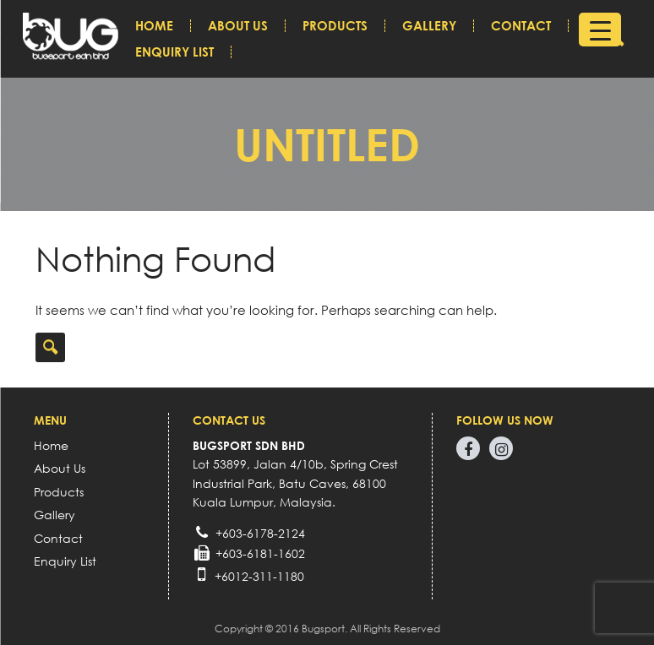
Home (154, 25)
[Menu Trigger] (600, 29)
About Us (238, 25)
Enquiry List (174, 52)
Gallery (429, 25)
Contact (521, 25)
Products (335, 25)
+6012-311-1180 (259, 576)
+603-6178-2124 (260, 533)
